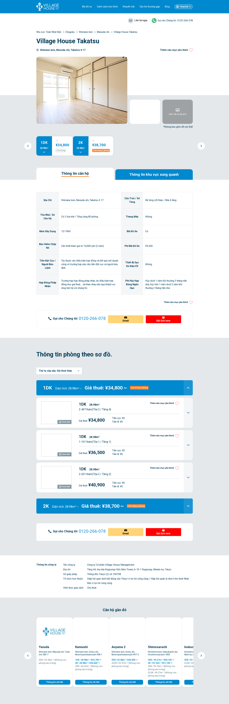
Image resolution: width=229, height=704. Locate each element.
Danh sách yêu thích (107, 6)
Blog (167, 6)
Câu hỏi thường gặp (149, 6)
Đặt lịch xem (163, 320)
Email (126, 320)
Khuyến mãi (129, 6)
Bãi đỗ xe (87, 6)
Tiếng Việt (184, 7)
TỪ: (57, 141)
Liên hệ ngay (140, 20)
